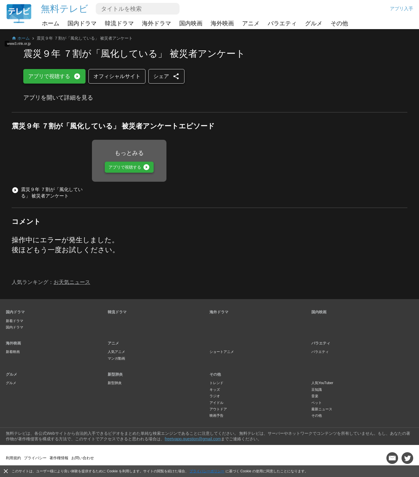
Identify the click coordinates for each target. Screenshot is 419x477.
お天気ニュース (72, 282)
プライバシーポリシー (206, 471)
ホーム (50, 23)
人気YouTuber (322, 383)
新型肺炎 (115, 374)
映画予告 (216, 416)
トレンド (216, 383)
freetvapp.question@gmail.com (193, 439)
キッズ (215, 390)
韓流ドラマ (119, 23)
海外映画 (222, 23)
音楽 (314, 396)
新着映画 (13, 352)
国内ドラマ (82, 23)
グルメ (313, 23)
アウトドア (218, 409)
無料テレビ (64, 8)
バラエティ (282, 23)
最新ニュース (321, 409)
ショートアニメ (222, 352)
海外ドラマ (156, 23)
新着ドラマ (14, 321)
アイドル (216, 403)
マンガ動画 (116, 358)
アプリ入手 (401, 8)
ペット (316, 403)
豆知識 (316, 390)
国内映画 (191, 23)
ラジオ (215, 396)
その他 (339, 23)
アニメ (251, 23)
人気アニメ (116, 352)
